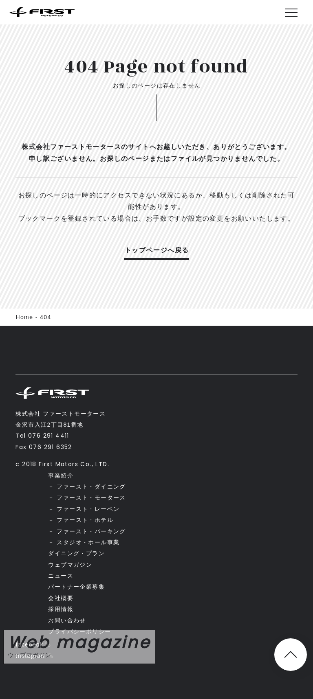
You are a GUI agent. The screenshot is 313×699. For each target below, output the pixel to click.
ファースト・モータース (91, 497)
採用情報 (60, 609)
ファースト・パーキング (91, 531)
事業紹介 (60, 475)
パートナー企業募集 (76, 586)
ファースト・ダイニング (91, 486)
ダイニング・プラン (76, 553)
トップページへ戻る (157, 250)
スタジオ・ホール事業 (88, 542)
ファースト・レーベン (88, 509)
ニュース (60, 575)
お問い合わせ (67, 620)
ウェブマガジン (70, 564)
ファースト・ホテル (85, 520)
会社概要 (60, 598)
